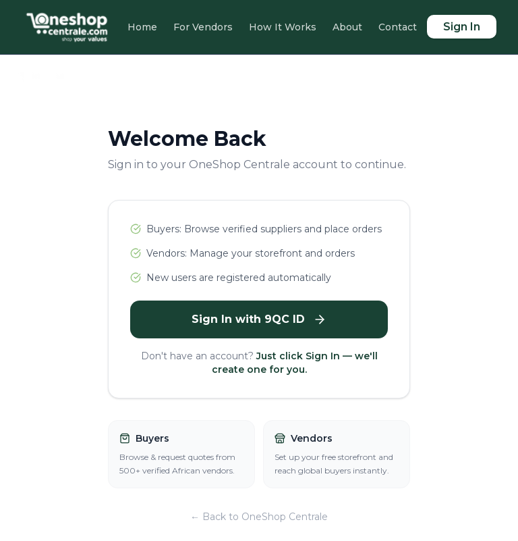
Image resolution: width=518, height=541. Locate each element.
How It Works (282, 27)
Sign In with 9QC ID (259, 319)
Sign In (461, 26)
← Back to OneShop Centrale (259, 517)
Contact (397, 27)
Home (142, 27)
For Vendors (203, 27)
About (347, 27)
